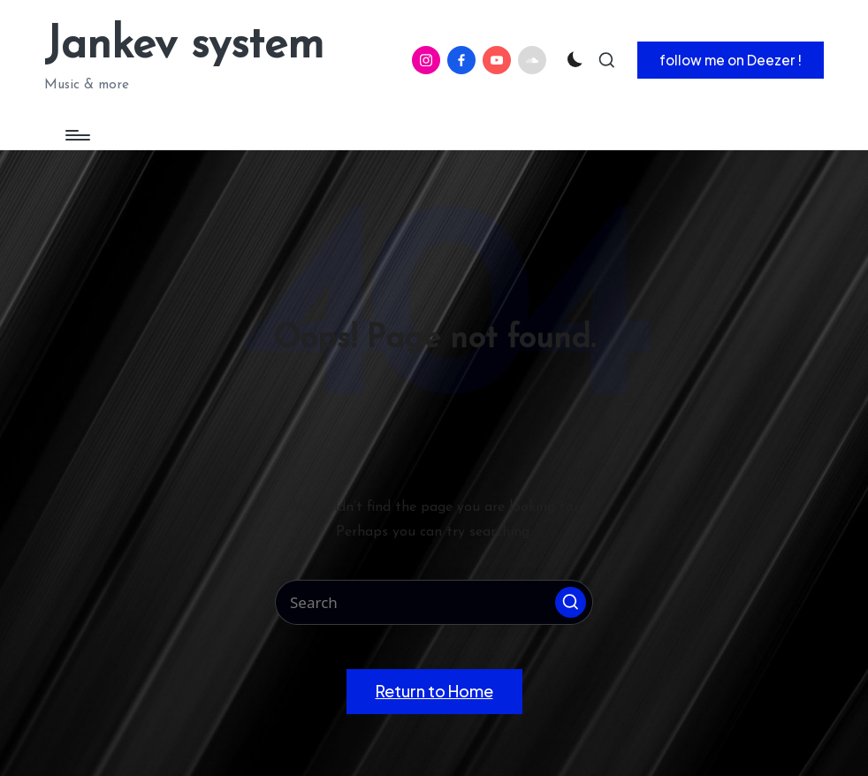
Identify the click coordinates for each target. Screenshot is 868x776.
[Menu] (76, 135)
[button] (730, 60)
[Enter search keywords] (434, 602)
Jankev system (184, 46)
